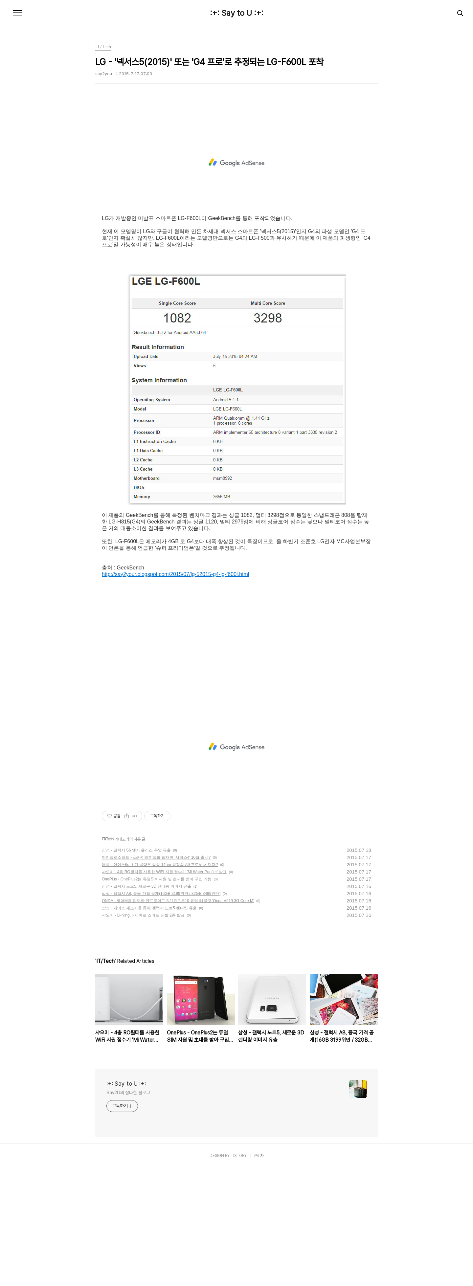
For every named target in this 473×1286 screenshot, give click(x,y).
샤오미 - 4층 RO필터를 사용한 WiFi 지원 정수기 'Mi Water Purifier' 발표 (164, 990)
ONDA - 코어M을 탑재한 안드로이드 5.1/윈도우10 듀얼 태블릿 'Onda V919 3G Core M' (178, 1019)
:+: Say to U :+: (236, 13)
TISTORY (239, 1274)
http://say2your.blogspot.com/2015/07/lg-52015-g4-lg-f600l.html (175, 692)
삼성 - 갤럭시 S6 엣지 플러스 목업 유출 (136, 968)
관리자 (259, 1274)
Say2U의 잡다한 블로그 (128, 1210)
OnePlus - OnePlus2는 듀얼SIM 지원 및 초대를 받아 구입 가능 (157, 997)
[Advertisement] (236, 172)
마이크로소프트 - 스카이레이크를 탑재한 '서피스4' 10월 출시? (156, 975)
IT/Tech (107, 957)
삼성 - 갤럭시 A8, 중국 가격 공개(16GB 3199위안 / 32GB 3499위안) (161, 1011)
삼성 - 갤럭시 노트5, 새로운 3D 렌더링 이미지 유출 (146, 1004)
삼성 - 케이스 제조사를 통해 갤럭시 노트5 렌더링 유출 (149, 1026)
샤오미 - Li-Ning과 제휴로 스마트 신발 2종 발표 (143, 1033)
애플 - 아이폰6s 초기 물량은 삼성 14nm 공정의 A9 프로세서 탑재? (160, 983)
